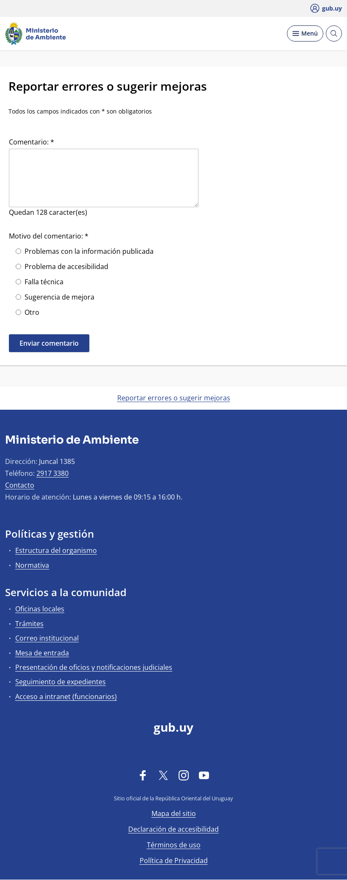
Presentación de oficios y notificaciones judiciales (93, 667)
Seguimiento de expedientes (60, 681)
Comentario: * (31, 142)
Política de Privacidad (174, 860)
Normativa (32, 565)
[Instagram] (184, 775)
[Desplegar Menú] (305, 33)
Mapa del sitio (173, 813)
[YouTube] (204, 775)
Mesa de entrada (42, 653)
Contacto (19, 485)
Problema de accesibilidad (66, 266)
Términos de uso (174, 844)
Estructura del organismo (56, 550)
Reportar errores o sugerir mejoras (173, 398)
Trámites (29, 623)
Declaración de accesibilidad (173, 829)
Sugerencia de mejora (59, 297)
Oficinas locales (39, 609)
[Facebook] (143, 775)
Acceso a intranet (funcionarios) (66, 696)
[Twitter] (163, 775)
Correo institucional (47, 638)
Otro (32, 312)
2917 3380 (52, 473)
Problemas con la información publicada (89, 251)
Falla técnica (44, 281)
